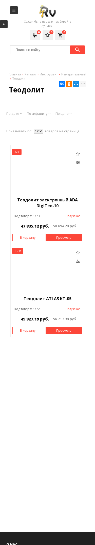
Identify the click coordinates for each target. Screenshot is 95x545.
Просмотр (63, 237)
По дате (14, 113)
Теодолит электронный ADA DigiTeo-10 (47, 203)
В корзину (27, 237)
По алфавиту (38, 113)
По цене (63, 113)
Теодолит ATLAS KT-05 (47, 298)
